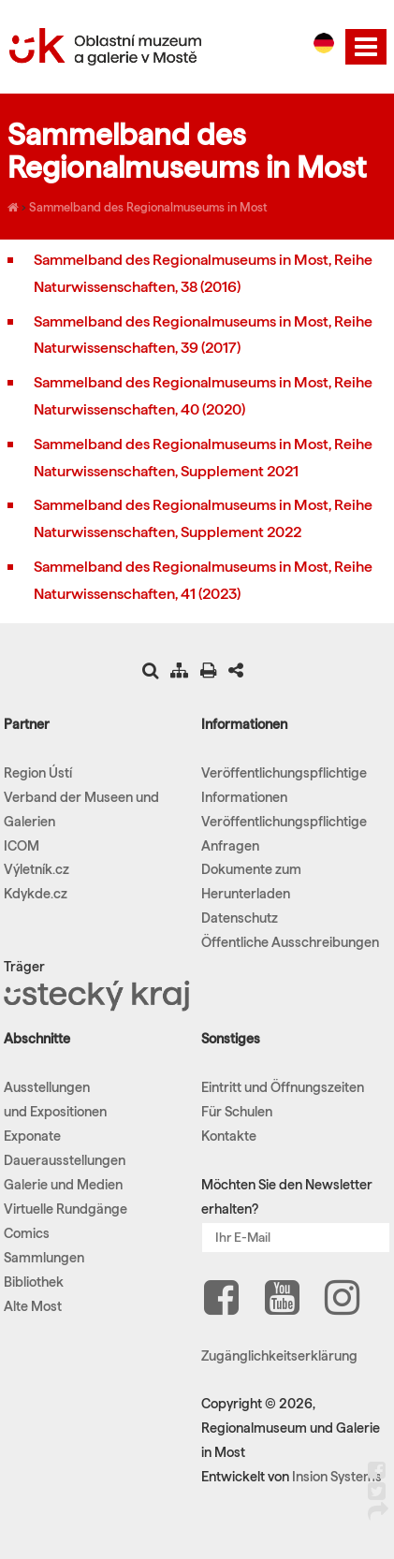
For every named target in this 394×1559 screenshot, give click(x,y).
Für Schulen (236, 1111)
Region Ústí (38, 772)
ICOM (21, 845)
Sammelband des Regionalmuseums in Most (148, 206)
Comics (27, 1233)
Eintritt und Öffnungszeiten (282, 1087)
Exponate (32, 1136)
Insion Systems (337, 1476)
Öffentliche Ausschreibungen (290, 942)
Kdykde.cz (35, 893)
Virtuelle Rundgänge (65, 1209)
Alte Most (33, 1306)
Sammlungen (44, 1257)
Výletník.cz (36, 869)
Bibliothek (34, 1282)
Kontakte (228, 1136)
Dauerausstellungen (64, 1160)
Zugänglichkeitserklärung (279, 1355)
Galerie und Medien (63, 1184)
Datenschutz (239, 918)
